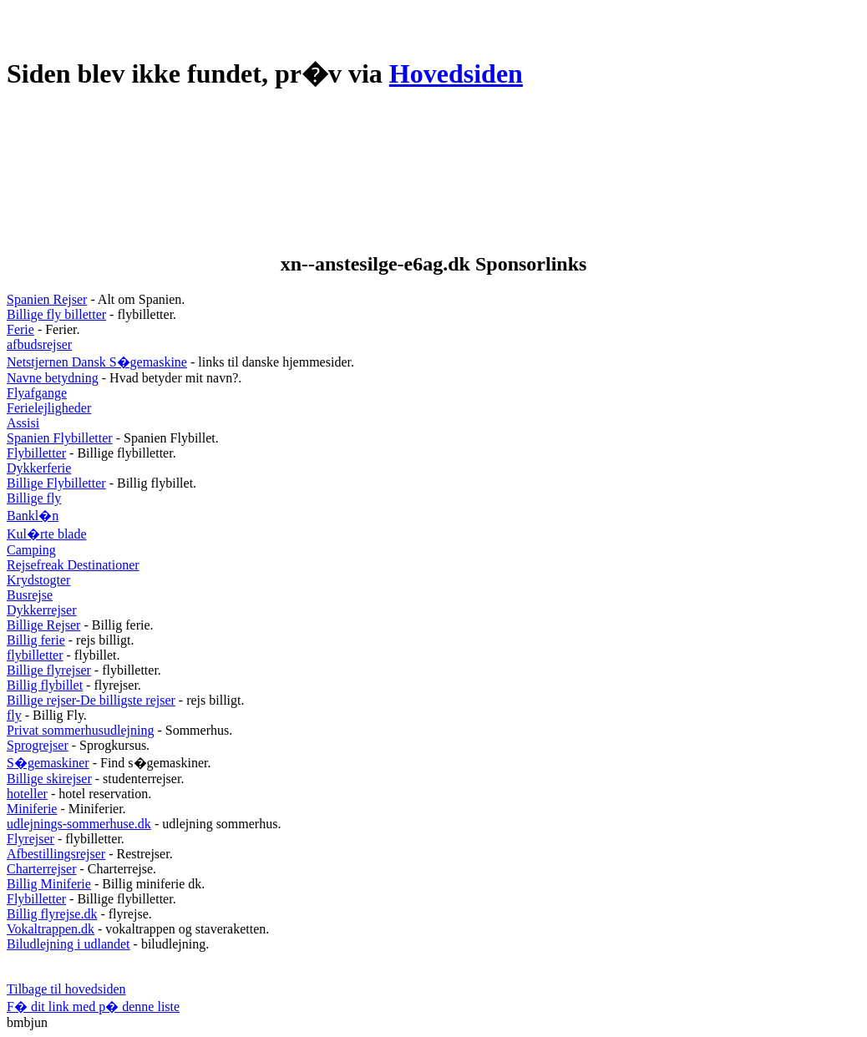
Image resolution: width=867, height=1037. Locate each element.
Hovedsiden (456, 73)
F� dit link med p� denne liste (93, 1006)
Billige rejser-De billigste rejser (91, 700)
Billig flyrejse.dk (52, 914)
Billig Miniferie (49, 884)
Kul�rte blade (47, 534)
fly (14, 715)
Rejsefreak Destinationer (73, 565)
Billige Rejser (43, 625)
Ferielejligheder (49, 408)
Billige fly (34, 498)
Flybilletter (36, 453)
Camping (31, 550)
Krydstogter (38, 580)
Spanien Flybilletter (60, 438)
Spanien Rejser (47, 299)
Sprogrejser (37, 745)
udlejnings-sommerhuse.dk (79, 824)
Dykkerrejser (42, 610)
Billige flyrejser (49, 670)
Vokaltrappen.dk (50, 929)
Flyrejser (30, 839)
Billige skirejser (49, 778)
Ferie (20, 329)
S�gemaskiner (48, 763)
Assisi (23, 423)
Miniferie (32, 809)
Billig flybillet (45, 685)
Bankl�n (32, 515)
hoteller (27, 794)
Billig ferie (36, 640)
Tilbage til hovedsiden (66, 989)
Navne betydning (53, 378)
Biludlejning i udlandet (68, 944)
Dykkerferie (39, 468)
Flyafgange (37, 393)
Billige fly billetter (56, 314)
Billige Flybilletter (56, 483)
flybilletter (35, 655)
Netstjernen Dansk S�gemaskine (97, 362)
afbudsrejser (39, 344)
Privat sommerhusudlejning (80, 730)
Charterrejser (42, 869)
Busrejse (30, 595)
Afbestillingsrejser (56, 854)
